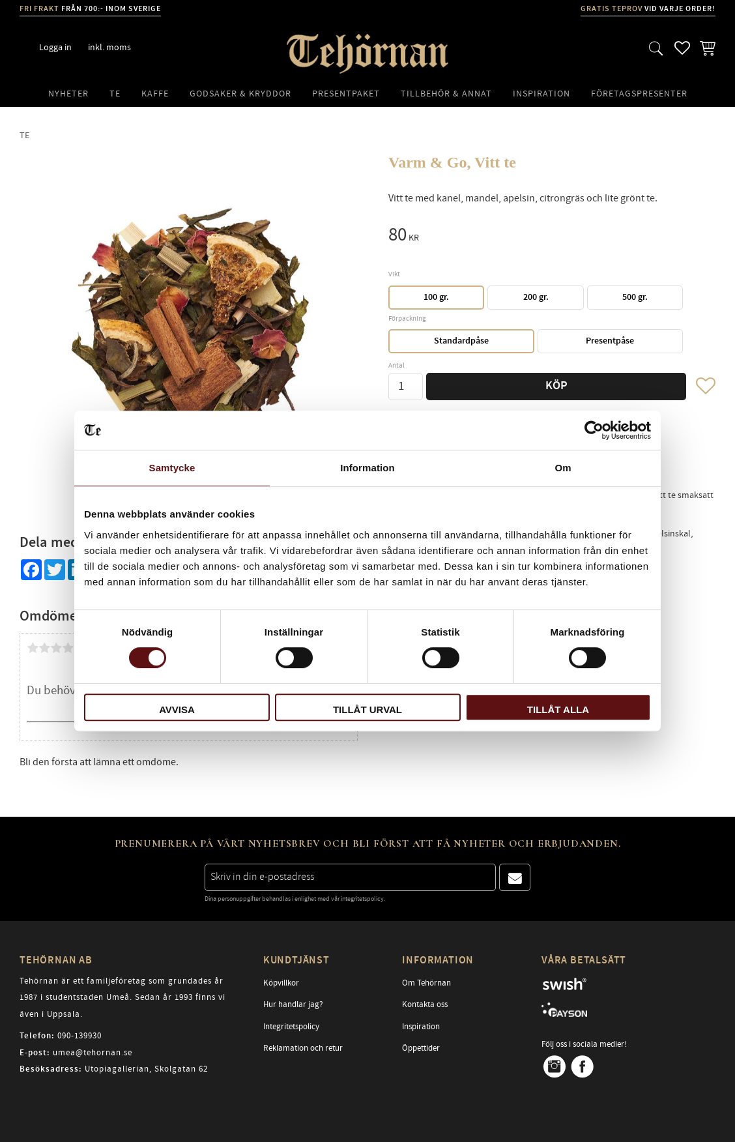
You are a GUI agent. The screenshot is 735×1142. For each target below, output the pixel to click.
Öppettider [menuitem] (421, 1048)
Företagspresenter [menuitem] (639, 93)
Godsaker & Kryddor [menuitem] (240, 93)
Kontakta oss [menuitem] (425, 1004)
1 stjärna (32, 648)
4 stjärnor (68, 648)
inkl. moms (109, 47)
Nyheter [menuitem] (68, 93)
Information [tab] (367, 467)
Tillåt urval (367, 709)
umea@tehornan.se (92, 1052)
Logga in (55, 47)
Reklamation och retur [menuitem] (303, 1048)
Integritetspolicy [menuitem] (291, 1026)
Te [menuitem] (115, 93)
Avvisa (177, 709)
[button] (656, 48)
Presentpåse (610, 341)
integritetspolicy (362, 899)
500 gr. (635, 297)
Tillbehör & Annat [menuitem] (446, 93)
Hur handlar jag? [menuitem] (293, 1004)
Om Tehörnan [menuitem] (426, 983)
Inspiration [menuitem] (541, 93)
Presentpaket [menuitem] (346, 93)
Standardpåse (461, 341)
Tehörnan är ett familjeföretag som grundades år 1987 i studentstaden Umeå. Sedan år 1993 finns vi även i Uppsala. (122, 997)
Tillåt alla (558, 709)
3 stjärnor (56, 648)
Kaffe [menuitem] (155, 93)
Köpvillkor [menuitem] (281, 983)
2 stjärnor (44, 648)
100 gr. (436, 297)
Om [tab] (563, 467)
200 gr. (536, 297)
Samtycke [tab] (172, 467)
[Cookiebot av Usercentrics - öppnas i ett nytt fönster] (594, 430)
